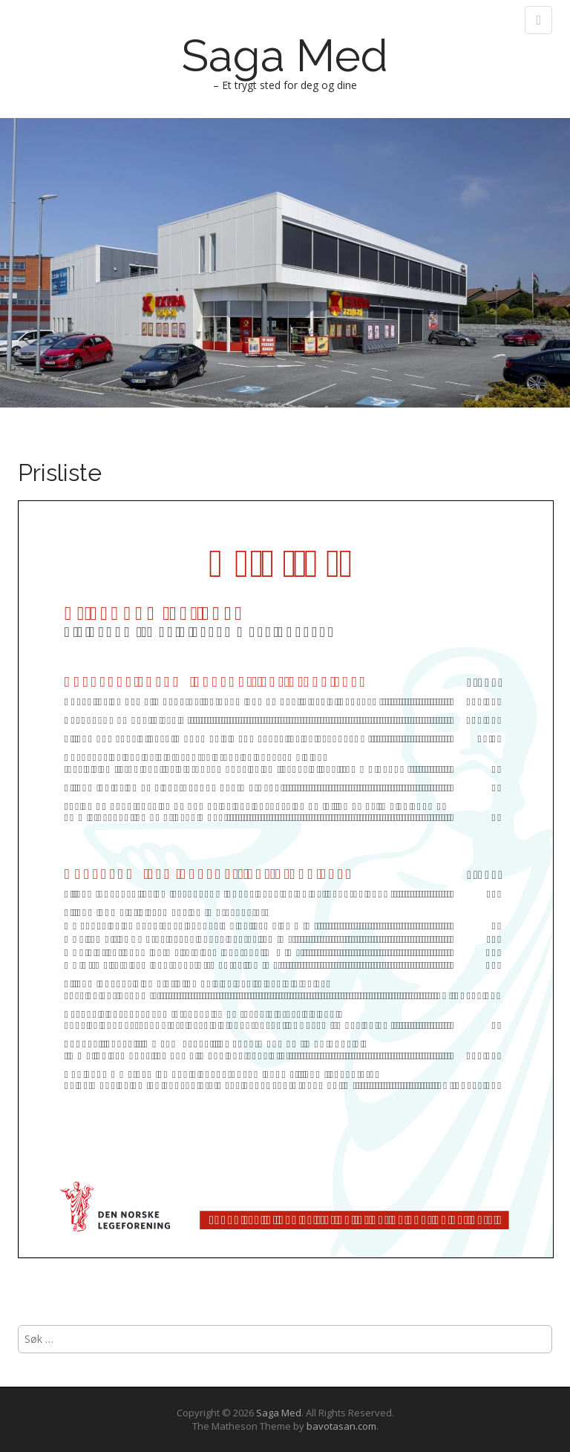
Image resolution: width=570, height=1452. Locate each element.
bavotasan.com (341, 1426)
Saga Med (285, 56)
